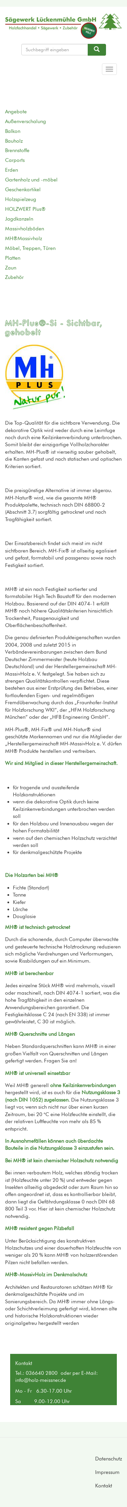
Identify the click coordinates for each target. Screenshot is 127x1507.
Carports (15, 160)
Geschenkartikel (23, 190)
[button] (37, 377)
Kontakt (103, 1486)
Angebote (16, 112)
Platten (12, 258)
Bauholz (14, 141)
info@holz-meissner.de (40, 1380)
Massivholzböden (24, 229)
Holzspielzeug (20, 199)
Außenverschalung (25, 121)
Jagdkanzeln (19, 219)
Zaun (10, 268)
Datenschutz (108, 1459)
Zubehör (14, 277)
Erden (11, 170)
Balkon (12, 131)
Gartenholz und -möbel (31, 180)
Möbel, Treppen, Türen (30, 248)
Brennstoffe (17, 150)
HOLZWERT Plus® (25, 209)
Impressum (107, 1472)
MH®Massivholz (23, 238)
